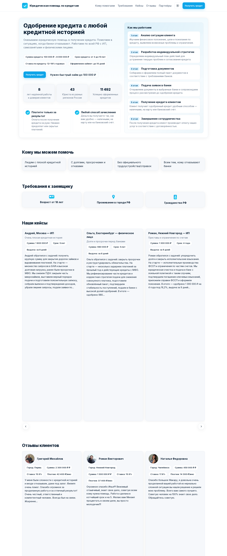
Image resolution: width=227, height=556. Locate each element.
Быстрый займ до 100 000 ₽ (70, 520)
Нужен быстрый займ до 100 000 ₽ (74, 75)
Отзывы (150, 5)
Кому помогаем (104, 5)
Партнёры (164, 5)
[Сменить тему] (176, 5)
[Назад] (25, 304)
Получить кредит (193, 6)
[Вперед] (201, 304)
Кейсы (138, 5)
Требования (123, 5)
